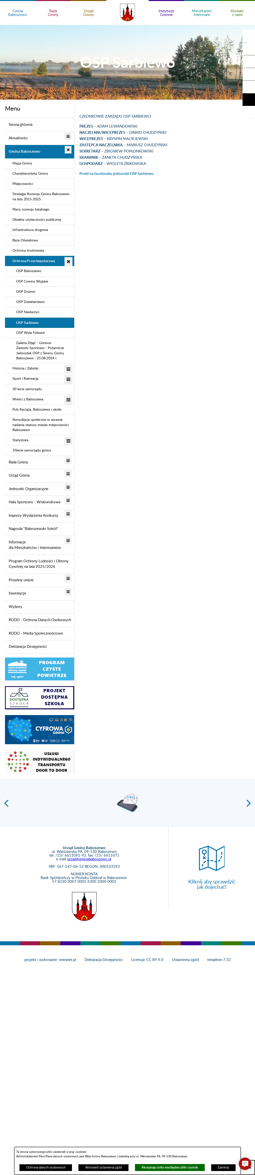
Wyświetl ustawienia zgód (103, 1167)
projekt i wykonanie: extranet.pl (50, 960)
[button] (249, 49)
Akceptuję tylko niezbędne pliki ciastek (169, 1167)
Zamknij (223, 1167)
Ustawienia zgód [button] (185, 960)
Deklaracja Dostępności (104, 960)
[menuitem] (39, 125)
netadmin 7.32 (219, 960)
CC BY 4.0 (154, 960)
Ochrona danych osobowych (45, 1167)
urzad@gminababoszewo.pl (89, 859)
